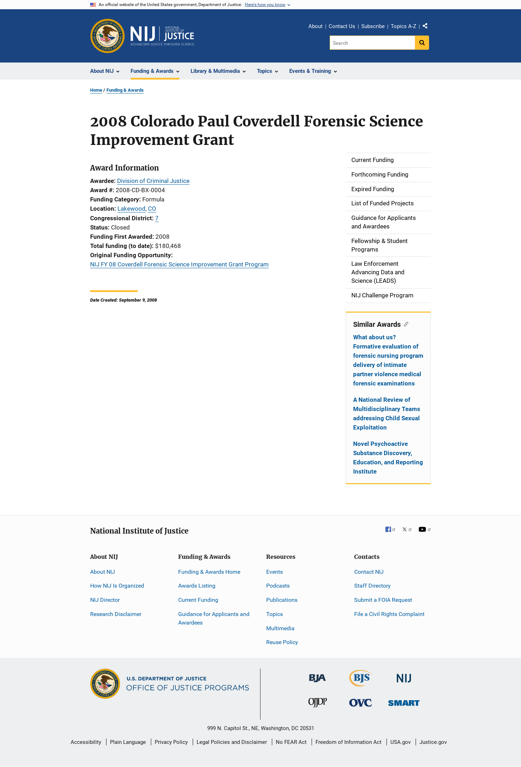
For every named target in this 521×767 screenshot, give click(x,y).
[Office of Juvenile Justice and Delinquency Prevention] (317, 704)
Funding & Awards (125, 90)
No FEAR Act (291, 742)
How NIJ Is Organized (117, 585)
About (315, 26)
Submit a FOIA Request (383, 599)
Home (96, 90)
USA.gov (400, 742)
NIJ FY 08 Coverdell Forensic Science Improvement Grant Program (179, 264)
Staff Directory (372, 585)
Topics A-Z (403, 26)
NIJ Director (105, 599)
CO (152, 208)
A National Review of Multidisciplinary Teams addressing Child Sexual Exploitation (386, 413)
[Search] (373, 43)
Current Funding (198, 599)
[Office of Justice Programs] (107, 35)
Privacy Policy (171, 742)
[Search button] (422, 43)
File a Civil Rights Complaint (389, 614)
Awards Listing (196, 585)
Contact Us (342, 26)
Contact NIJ (369, 571)
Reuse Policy (282, 642)
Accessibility (86, 742)
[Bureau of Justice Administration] (317, 674)
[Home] (162, 35)
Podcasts (278, 585)
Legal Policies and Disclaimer (232, 742)
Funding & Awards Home (209, 571)
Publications (281, 599)
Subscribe (373, 26)
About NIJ (102, 571)
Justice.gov (433, 742)
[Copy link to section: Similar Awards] (404, 323)
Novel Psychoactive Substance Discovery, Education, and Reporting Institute (388, 457)
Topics (274, 614)
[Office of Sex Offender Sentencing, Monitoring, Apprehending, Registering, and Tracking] (403, 701)
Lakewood (131, 208)
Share (427, 27)
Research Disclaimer (115, 614)
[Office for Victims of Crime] (360, 702)
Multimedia (280, 628)
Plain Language (128, 742)
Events (274, 571)
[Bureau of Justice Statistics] (360, 683)
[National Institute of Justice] (404, 675)
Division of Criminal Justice (153, 180)
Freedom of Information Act (349, 742)
